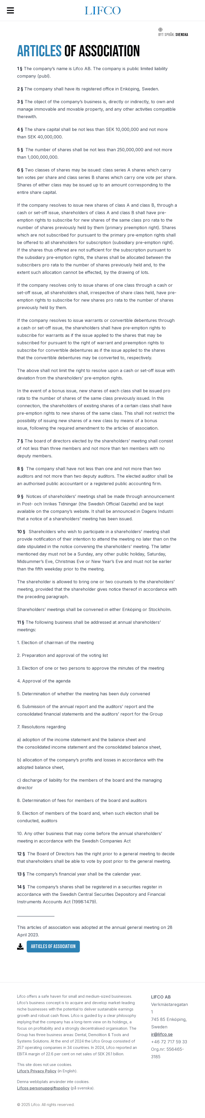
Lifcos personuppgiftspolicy (43, 1088)
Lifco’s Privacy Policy (36, 1071)
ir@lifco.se (162, 1034)
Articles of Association (53, 946)
